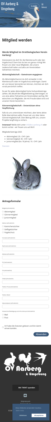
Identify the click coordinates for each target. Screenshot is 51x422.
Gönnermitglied (10, 214)
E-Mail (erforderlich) (7, 278)
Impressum (25, 401)
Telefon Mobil (6, 295)
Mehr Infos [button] (20, 410)
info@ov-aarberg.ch (34, 125)
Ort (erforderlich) (7, 270)
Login (34, 6)
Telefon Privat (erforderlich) (10, 287)
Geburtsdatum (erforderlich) (10, 303)
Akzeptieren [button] (39, 415)
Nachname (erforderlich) (9, 246)
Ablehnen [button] (23, 415)
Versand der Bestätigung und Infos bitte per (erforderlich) (18, 311)
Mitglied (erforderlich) (8, 208)
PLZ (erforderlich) (7, 262)
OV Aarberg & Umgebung (9, 6)
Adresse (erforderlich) (8, 254)
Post (5, 317)
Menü (44, 6)
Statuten (5, 146)
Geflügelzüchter (10, 229)
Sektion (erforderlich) (8, 223)
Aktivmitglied (8, 211)
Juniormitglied (9, 217)
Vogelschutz (8, 232)
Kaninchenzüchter (10, 226)
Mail (5, 314)
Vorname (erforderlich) (8, 238)
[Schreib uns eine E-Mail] (25, 395)
